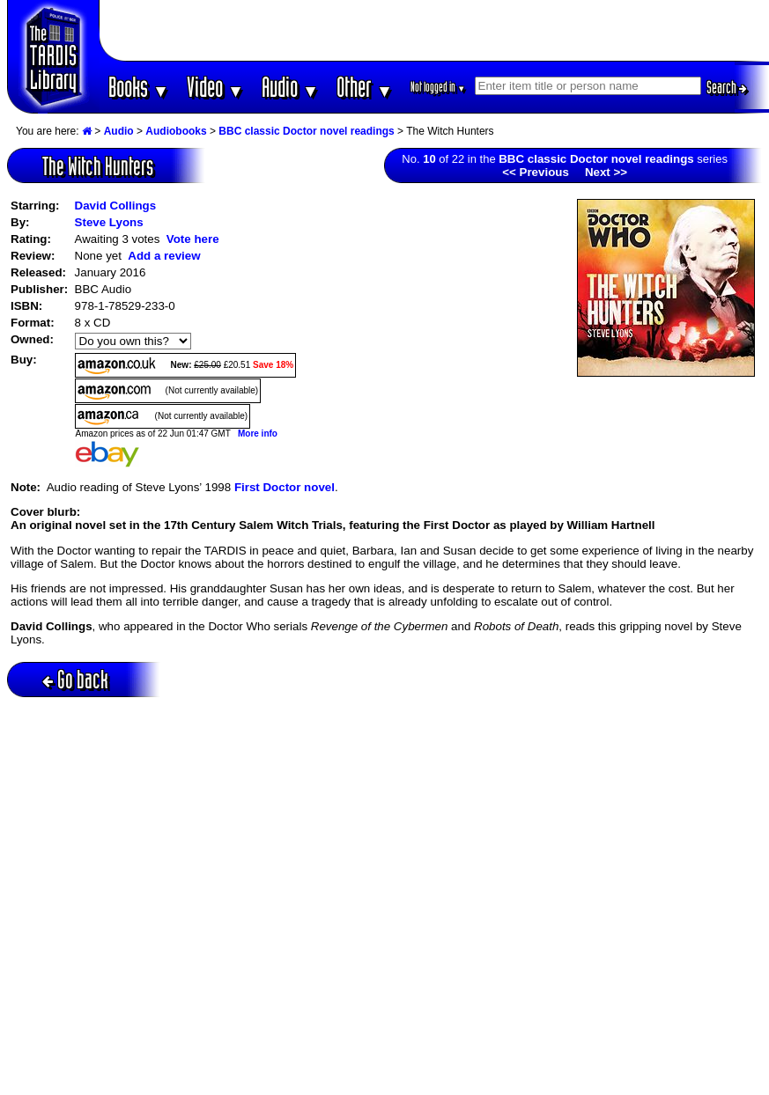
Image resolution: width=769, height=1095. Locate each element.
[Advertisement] (434, 30)
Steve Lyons (109, 222)
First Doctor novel (284, 487)
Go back (75, 679)
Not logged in (438, 86)
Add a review (164, 255)
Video (215, 86)
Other (364, 86)
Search (726, 87)
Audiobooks (175, 131)
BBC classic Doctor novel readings (306, 131)
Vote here (192, 239)
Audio (290, 86)
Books (138, 86)
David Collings (116, 205)
